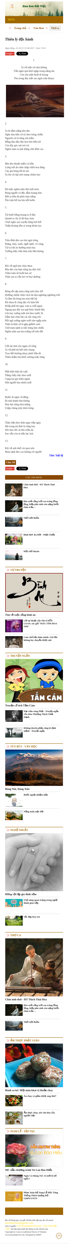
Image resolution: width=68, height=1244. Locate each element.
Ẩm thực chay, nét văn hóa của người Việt (39, 1114)
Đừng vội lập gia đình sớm (20, 894)
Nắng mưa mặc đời (34, 811)
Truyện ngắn (20, 655)
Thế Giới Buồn (31, 517)
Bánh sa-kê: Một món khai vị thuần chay (29, 1090)
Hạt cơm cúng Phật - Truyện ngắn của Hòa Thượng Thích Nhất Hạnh (41, 714)
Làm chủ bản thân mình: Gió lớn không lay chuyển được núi (40, 638)
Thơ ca (55, 28)
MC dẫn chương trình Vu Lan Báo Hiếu (28, 1169)
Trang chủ (20, 28)
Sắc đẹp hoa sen (32, 916)
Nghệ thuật (19, 830)
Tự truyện (18, 569)
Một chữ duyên (31, 551)
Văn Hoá (38, 28)
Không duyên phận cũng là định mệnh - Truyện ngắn (40, 729)
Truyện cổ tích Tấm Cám (20, 705)
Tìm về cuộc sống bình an (20, 614)
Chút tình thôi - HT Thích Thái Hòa (39, 486)
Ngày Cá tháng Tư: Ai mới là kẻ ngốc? (40, 1177)
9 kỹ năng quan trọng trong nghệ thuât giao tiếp (40, 901)
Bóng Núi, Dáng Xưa (17, 789)
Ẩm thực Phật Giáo (24, 1040)
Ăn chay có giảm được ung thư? (40, 1096)
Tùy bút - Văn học (23, 746)
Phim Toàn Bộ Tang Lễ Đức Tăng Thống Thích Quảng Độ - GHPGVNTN (41, 1195)
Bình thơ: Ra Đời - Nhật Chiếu (39, 534)
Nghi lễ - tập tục (22, 1131)
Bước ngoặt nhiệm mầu (36, 794)
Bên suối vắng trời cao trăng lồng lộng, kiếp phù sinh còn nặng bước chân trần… (41, 504)
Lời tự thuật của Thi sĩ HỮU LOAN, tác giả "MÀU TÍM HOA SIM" (40, 623)
